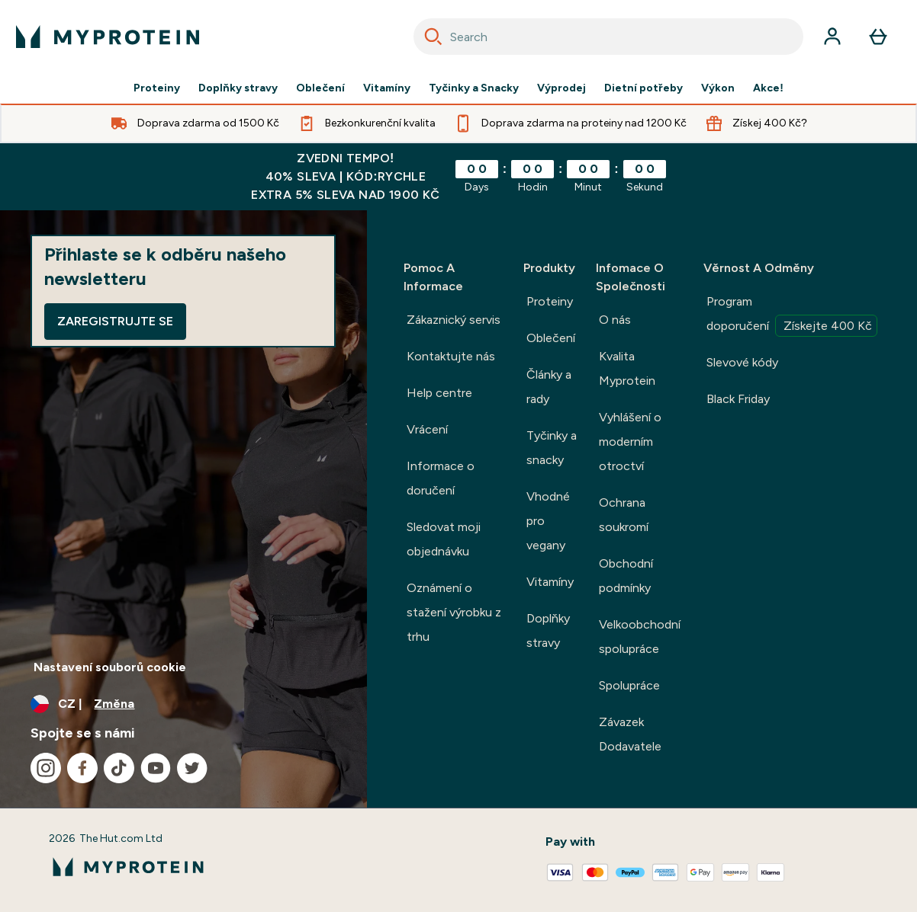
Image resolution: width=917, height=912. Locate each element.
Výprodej (561, 88)
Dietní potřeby (643, 88)
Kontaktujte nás (451, 356)
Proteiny (157, 88)
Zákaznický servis (453, 319)
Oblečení (320, 88)
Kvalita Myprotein (627, 368)
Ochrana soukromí (623, 514)
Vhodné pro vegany (548, 520)
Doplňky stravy (238, 88)
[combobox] (608, 36)
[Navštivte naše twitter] (192, 768)
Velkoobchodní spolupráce (640, 636)
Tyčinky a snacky (551, 447)
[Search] (433, 36)
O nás (615, 319)
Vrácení (427, 429)
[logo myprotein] (107, 36)
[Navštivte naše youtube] (155, 768)
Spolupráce (629, 685)
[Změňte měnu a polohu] (183, 704)
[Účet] (832, 36)
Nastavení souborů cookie (110, 667)
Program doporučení (791, 315)
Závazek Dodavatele (630, 734)
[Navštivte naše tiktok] (119, 768)
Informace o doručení (441, 478)
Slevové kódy (742, 362)
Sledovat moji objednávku (444, 539)
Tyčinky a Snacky (474, 88)
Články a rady (548, 386)
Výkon (718, 88)
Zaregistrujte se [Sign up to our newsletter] (115, 321)
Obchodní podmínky (626, 575)
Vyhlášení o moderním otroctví (630, 441)
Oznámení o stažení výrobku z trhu (454, 612)
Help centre (439, 393)
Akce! (768, 88)
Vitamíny (386, 88)
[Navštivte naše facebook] (82, 768)
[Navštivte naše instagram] (46, 768)
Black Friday (738, 399)
